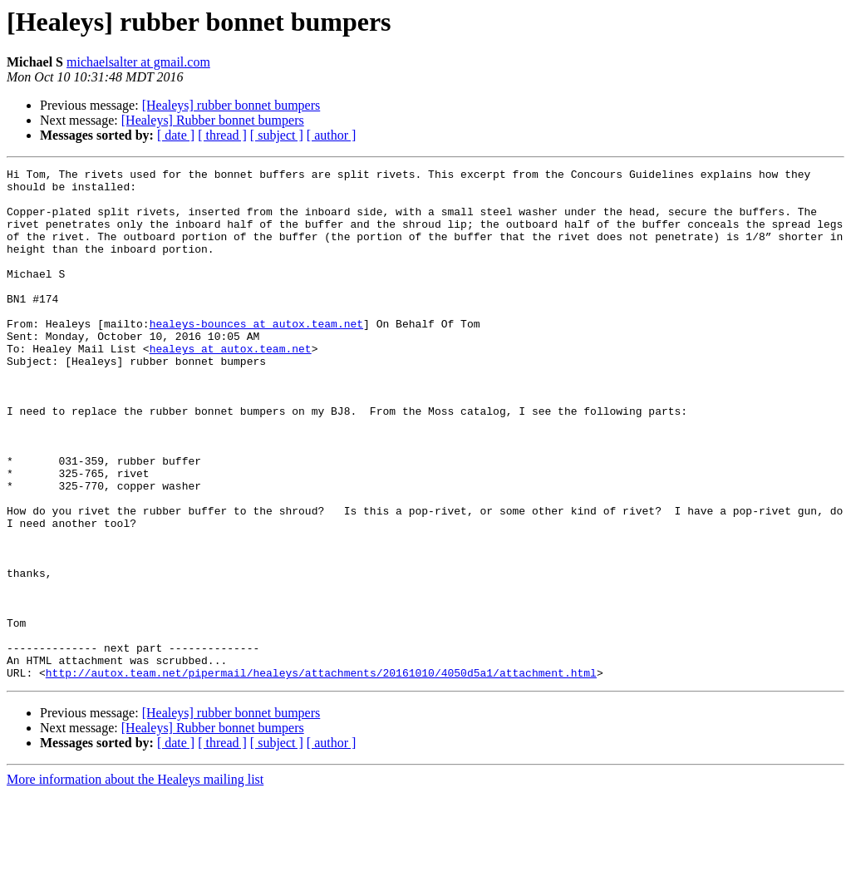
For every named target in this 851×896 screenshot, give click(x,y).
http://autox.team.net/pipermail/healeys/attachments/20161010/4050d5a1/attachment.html (321, 774)
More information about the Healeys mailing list (135, 881)
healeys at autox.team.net (231, 385)
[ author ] (332, 135)
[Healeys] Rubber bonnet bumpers (212, 120)
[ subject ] (276, 135)
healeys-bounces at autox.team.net (256, 355)
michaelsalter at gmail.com (138, 62)
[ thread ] (222, 135)
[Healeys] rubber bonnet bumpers (231, 105)
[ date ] (175, 135)
